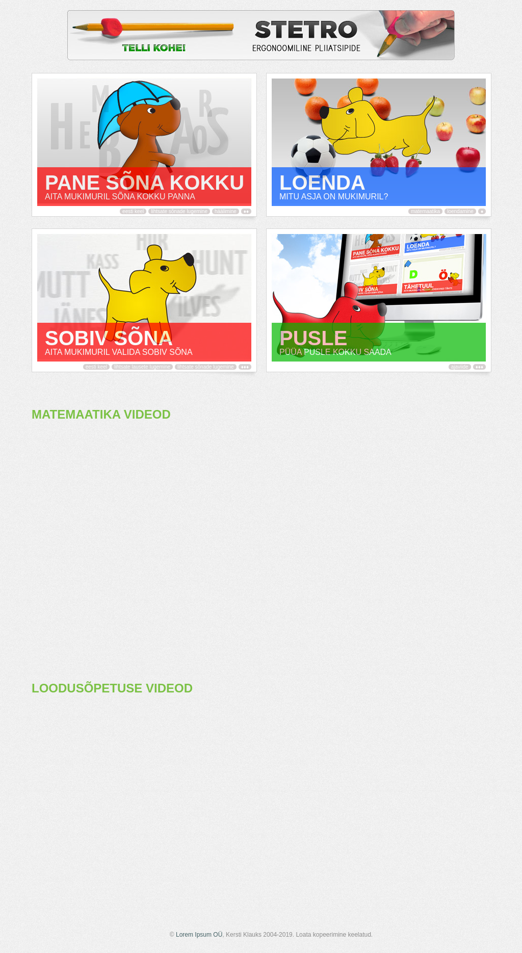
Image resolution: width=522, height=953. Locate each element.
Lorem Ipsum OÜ (199, 934)
